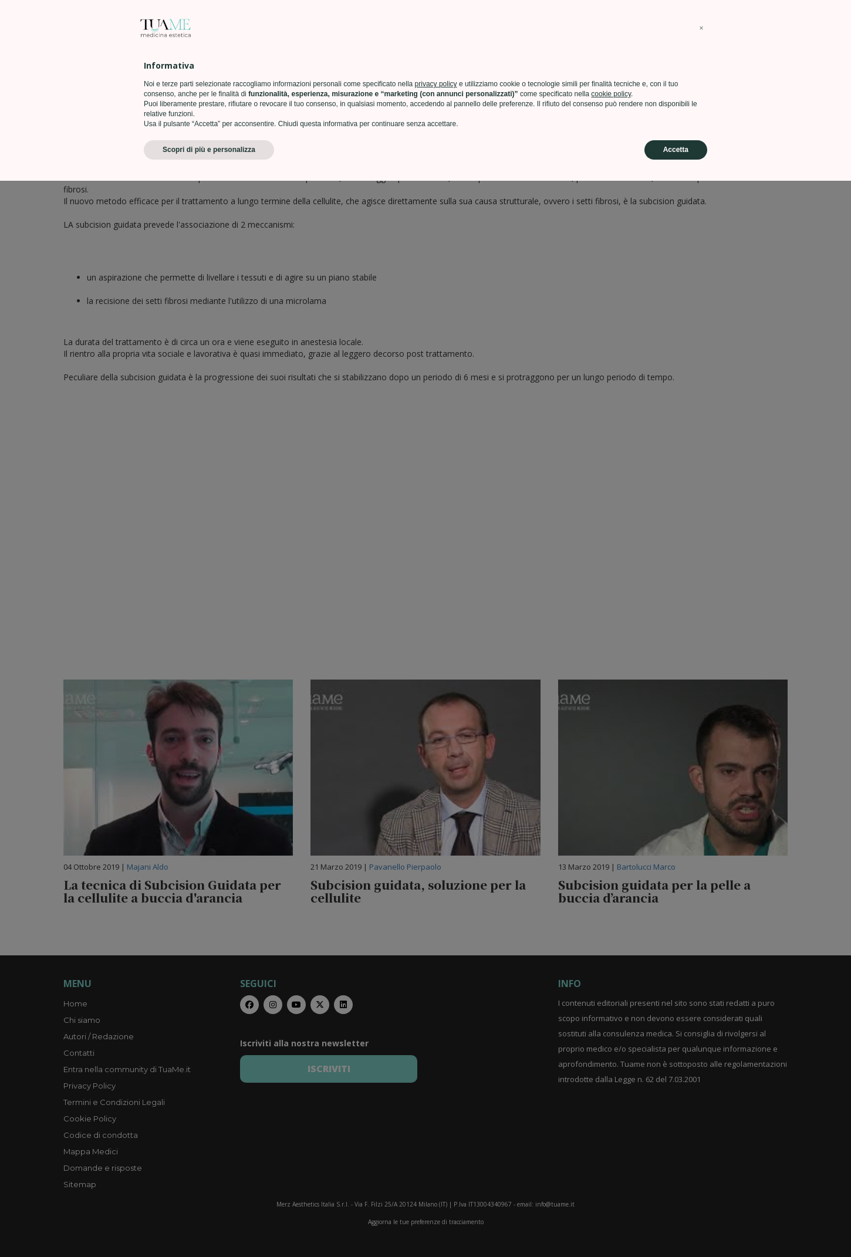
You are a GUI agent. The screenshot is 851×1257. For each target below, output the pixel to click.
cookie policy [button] (611, 1170)
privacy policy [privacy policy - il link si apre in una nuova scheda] (436, 1160)
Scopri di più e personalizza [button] (209, 1226)
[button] (701, 1104)
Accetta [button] (675, 1226)
